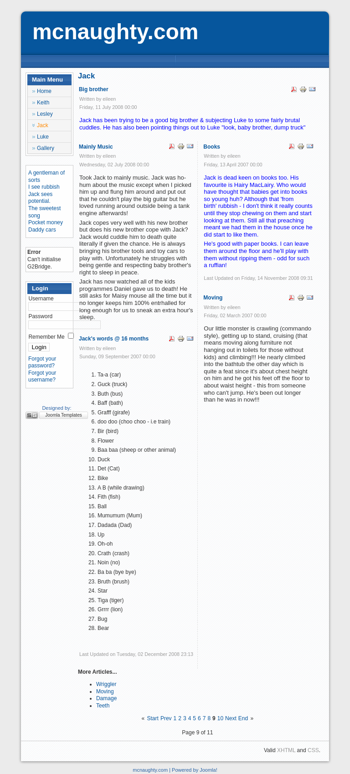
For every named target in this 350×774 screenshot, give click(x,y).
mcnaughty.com (115, 32)
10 (220, 718)
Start (153, 718)
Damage (106, 698)
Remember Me (46, 337)
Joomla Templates (63, 415)
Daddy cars (42, 230)
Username (40, 298)
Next (231, 718)
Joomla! (208, 770)
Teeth (102, 705)
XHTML (286, 750)
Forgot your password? (42, 362)
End (243, 718)
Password (40, 316)
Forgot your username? (42, 376)
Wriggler (106, 684)
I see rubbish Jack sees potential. (44, 194)
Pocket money (45, 222)
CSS (313, 750)
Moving (105, 691)
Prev (166, 718)
